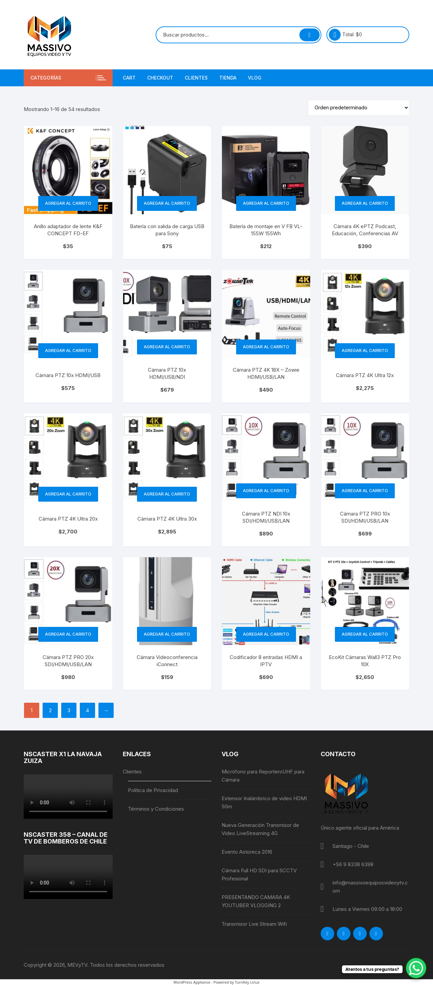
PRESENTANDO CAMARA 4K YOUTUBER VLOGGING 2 (256, 901)
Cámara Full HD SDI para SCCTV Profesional (259, 874)
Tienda (227, 78)
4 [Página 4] (87, 710)
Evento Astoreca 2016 (247, 852)
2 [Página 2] (50, 710)
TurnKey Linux (247, 982)
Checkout (160, 78)
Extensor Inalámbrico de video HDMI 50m (264, 802)
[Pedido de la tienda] (358, 107)
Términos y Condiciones (156, 809)
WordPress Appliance (192, 982)
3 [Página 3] (68, 710)
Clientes (196, 78)
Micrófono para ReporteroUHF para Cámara (263, 775)
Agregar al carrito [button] (68, 203)
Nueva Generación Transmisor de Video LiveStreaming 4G (260, 829)
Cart (129, 78)
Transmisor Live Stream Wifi (254, 924)
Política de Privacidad (153, 790)
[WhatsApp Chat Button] (416, 968)
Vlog (254, 78)
